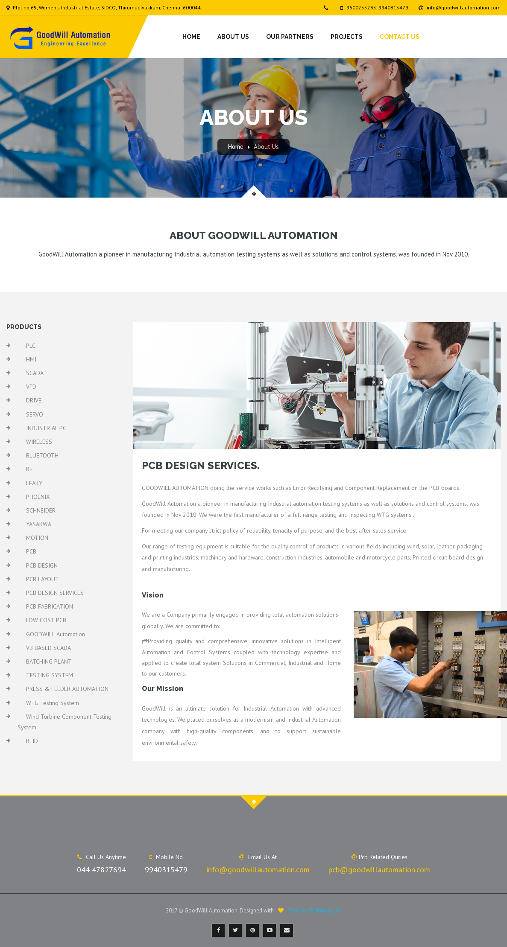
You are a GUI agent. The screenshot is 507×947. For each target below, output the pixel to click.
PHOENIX (38, 497)
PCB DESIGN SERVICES (55, 593)
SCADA (35, 373)
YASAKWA (38, 524)
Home (191, 36)
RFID (32, 741)
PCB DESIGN (42, 565)
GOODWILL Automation (55, 634)
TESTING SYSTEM (49, 675)
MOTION (37, 538)
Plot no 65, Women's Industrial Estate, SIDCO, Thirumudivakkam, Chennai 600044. (104, 7)
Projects (347, 36)
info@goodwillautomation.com (460, 7)
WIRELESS (39, 442)
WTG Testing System (52, 703)
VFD (31, 386)
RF (29, 469)
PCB (31, 551)
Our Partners (290, 36)
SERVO (34, 414)
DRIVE (33, 400)
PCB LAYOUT (42, 579)
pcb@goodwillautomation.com (379, 869)
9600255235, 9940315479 (374, 7)
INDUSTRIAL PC (46, 428)
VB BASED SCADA (48, 648)
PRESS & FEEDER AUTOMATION (67, 689)
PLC (30, 346)
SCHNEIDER (41, 510)
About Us (233, 36)
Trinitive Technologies (314, 910)
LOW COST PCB (46, 620)
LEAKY (34, 483)
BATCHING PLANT (49, 661)
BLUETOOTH (42, 455)
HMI (31, 359)
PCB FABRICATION (49, 606)
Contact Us (399, 36)
